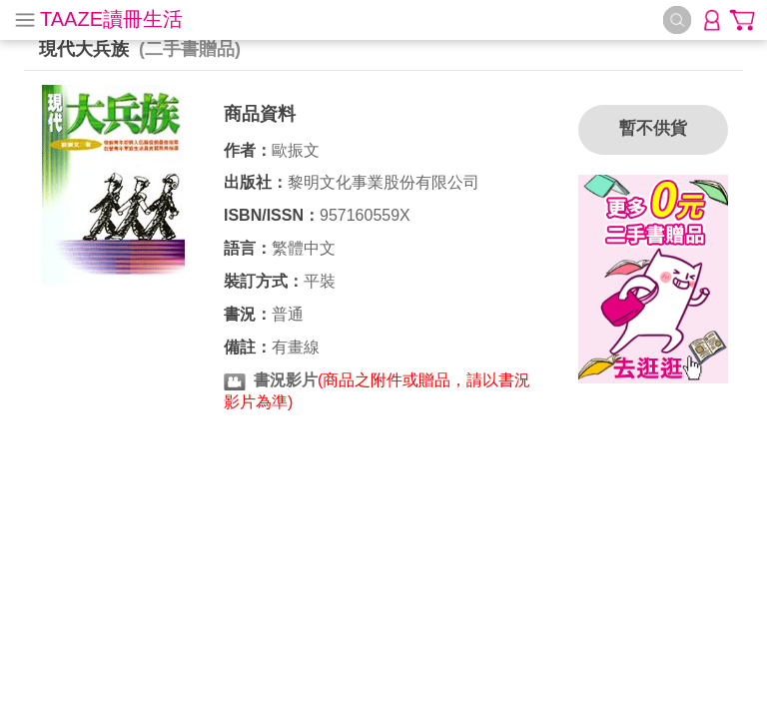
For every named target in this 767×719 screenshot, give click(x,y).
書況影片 (286, 379)
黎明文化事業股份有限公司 (383, 182)
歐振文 (296, 150)
